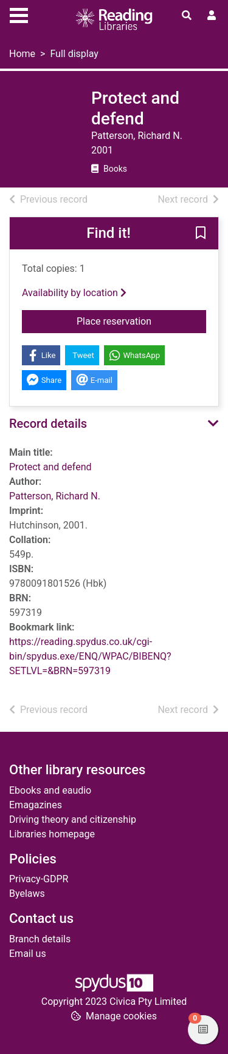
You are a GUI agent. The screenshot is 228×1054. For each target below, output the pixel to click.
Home (22, 53)
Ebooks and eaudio (50, 790)
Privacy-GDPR (38, 879)
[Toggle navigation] (19, 14)
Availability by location (74, 293)
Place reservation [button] (141, 320)
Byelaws (27, 893)
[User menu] (211, 16)
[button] (200, 234)
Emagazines (35, 805)
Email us (27, 953)
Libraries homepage (52, 834)
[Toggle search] (186, 16)
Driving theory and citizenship (72, 819)
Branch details (40, 939)
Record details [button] (48, 423)
